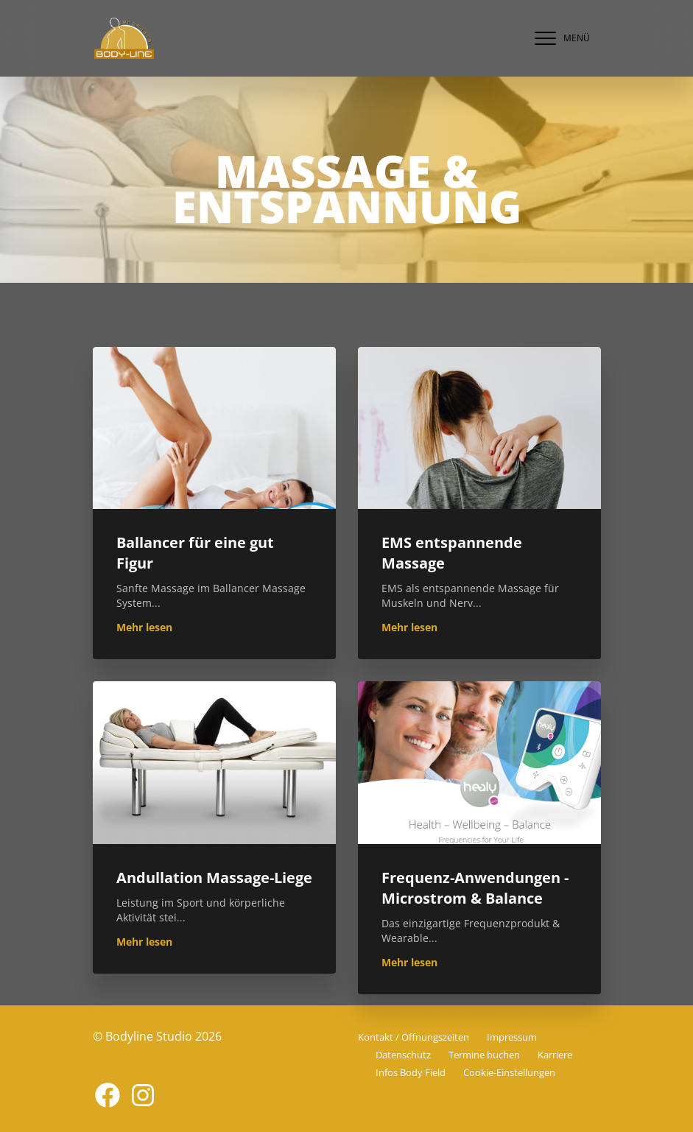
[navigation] (559, 38)
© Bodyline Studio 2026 (157, 1036)
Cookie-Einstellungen (509, 1072)
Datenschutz (403, 1054)
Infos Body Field (411, 1072)
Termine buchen (484, 1054)
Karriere (555, 1054)
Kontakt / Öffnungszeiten (413, 1037)
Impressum (512, 1037)
